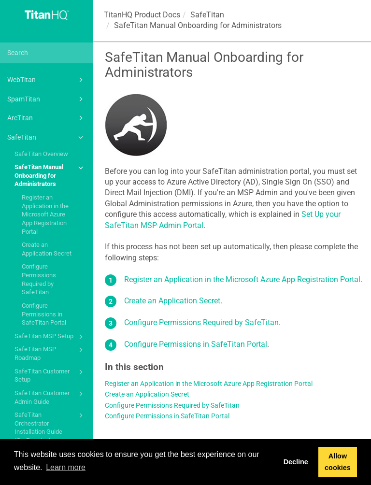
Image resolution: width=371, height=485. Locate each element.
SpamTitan (46, 99)
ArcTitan (46, 118)
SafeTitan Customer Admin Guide (50, 396)
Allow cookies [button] (338, 461)
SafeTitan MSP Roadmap (50, 352)
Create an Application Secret (46, 249)
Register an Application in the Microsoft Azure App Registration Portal (45, 214)
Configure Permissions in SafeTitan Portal (44, 314)
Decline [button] (296, 462)
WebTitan (46, 79)
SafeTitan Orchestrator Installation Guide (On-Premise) (50, 427)
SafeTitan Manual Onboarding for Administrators (50, 174)
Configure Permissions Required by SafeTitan (39, 279)
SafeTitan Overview (41, 153)
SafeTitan (46, 137)
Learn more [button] (66, 467)
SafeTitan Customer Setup (50, 375)
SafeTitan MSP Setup (50, 336)
